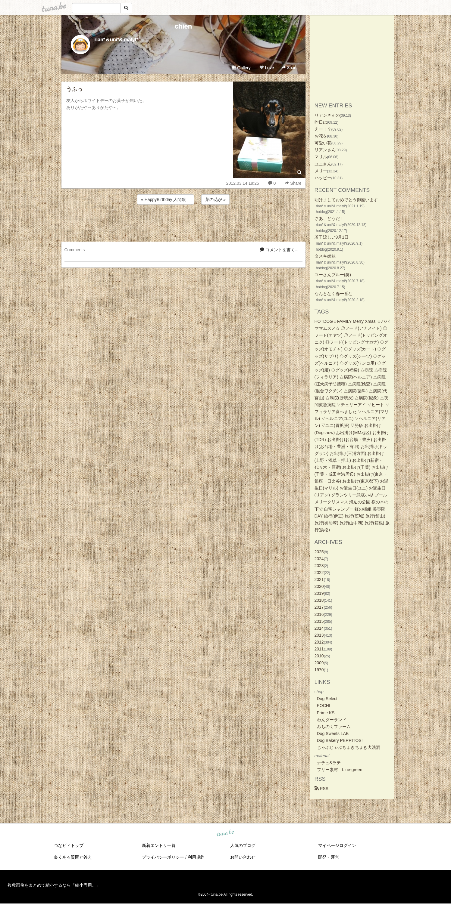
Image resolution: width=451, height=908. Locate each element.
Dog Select (327, 698)
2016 (319, 614)
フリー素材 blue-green (339, 769)
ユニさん (323, 164)
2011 (319, 649)
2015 (319, 621)
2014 (319, 628)
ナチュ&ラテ (329, 762)
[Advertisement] (183, 222)
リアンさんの (327, 115)
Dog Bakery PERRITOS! (340, 740)
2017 (319, 607)
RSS (322, 788)
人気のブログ (242, 845)
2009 (319, 662)
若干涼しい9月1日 (332, 237)
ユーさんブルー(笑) (333, 274)
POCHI (323, 705)
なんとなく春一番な (333, 293)
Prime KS (326, 712)
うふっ (74, 89)
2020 (319, 586)
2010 (319, 655)
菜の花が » (215, 199)
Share (289, 67)
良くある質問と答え (73, 857)
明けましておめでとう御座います (346, 199)
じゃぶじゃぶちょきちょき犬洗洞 (348, 747)
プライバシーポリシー (163, 857)
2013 (319, 635)
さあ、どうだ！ (329, 218)
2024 (319, 558)
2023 (319, 565)
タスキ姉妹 (325, 256)
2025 (319, 551)
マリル (321, 156)
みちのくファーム (334, 726)
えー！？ (323, 129)
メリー (321, 170)
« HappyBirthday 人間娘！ (165, 199)
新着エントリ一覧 (159, 845)
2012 (319, 642)
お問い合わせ (242, 857)
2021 (319, 579)
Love (266, 67)
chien (183, 26)
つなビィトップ (68, 845)
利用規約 (196, 857)
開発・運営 (328, 857)
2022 (319, 572)
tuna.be (225, 833)
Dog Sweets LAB (333, 733)
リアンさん (325, 149)
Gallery (241, 67)
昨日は (321, 122)
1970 (319, 669)
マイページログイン (337, 845)
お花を (321, 136)
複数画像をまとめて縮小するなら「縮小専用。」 (54, 885)
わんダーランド (331, 719)
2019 (319, 593)
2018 (319, 600)
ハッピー (323, 177)
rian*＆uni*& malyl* (116, 39)
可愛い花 (323, 143)
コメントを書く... (279, 249)
